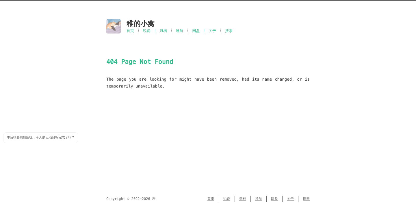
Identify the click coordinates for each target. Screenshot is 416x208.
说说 (147, 30)
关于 (212, 30)
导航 (179, 30)
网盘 (196, 30)
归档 (163, 30)
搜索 (229, 30)
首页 (130, 30)
